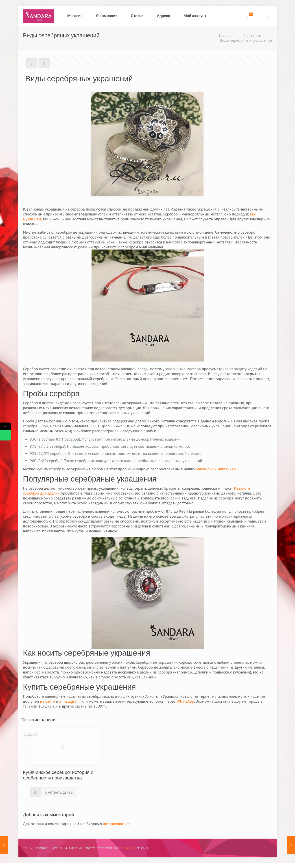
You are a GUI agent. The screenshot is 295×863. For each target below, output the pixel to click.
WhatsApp (185, 701)
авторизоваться (116, 823)
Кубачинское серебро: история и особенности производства (58, 775)
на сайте (47, 701)
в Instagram (69, 701)
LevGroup (127, 847)
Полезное (252, 35)
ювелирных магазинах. (216, 468)
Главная (225, 35)
